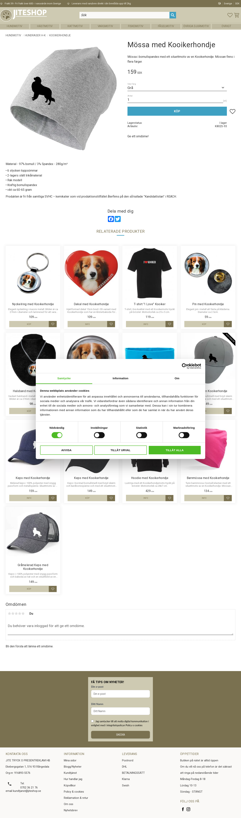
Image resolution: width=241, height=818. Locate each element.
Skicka (120, 734)
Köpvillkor (70, 785)
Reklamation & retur (76, 798)
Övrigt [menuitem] (226, 27)
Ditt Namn (97, 703)
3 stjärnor (16, 613)
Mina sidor (70, 760)
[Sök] (174, 15)
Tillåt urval (120, 450)
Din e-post (97, 686)
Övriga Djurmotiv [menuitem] (196, 27)
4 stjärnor (19, 613)
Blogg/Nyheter (73, 766)
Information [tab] (120, 378)
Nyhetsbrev (71, 810)
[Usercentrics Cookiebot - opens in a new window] (184, 366)
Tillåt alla (175, 450)
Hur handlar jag (73, 779)
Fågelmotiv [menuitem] (166, 27)
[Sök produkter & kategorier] (126, 15)
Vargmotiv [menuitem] (105, 27)
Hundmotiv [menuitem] (14, 27)
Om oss (68, 804)
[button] (230, 15)
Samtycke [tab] (64, 378)
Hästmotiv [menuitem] (45, 27)
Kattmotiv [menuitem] (75, 27)
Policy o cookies (134, 725)
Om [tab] (177, 378)
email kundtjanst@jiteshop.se (23, 791)
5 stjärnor (23, 613)
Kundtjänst (70, 773)
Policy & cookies (74, 791)
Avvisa (66, 450)
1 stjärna (9, 613)
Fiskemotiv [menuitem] (135, 27)
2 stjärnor (12, 613)
